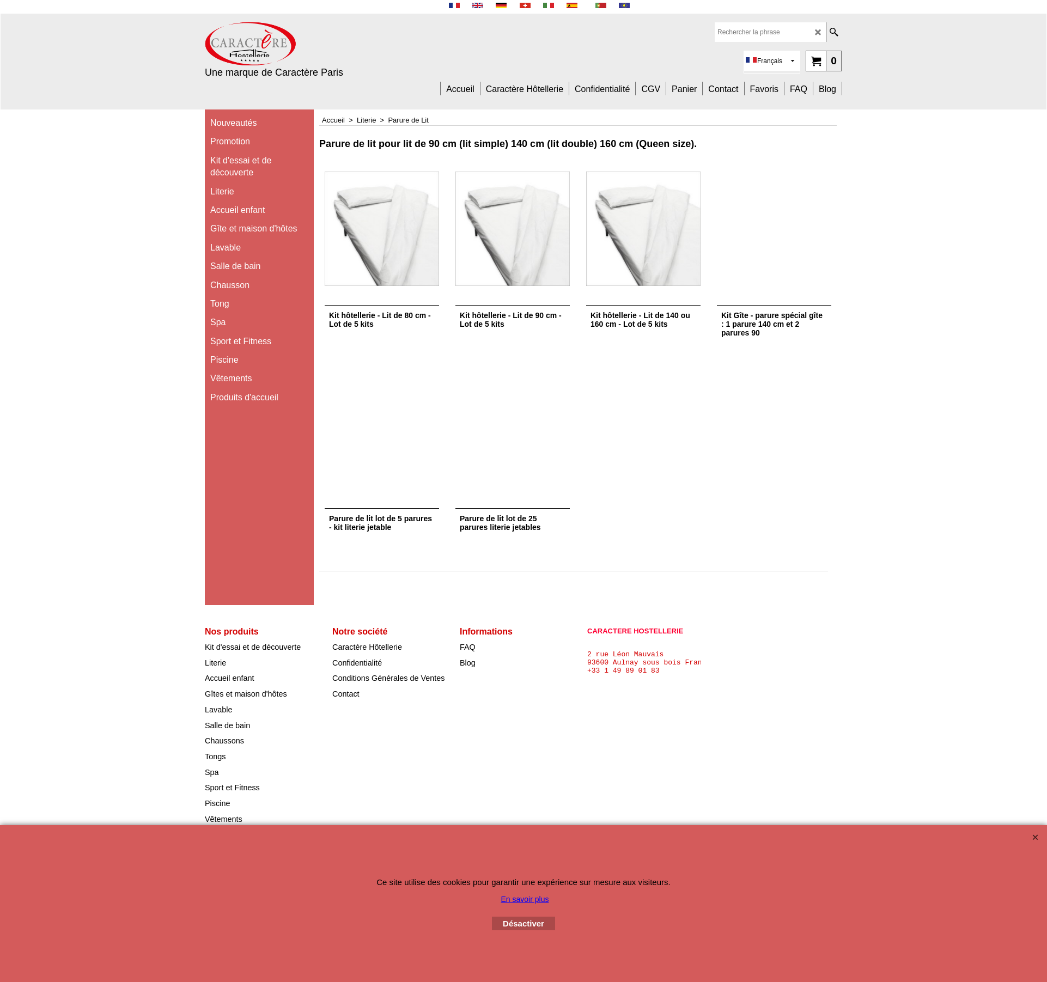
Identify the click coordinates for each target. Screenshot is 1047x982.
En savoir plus (525, 899)
